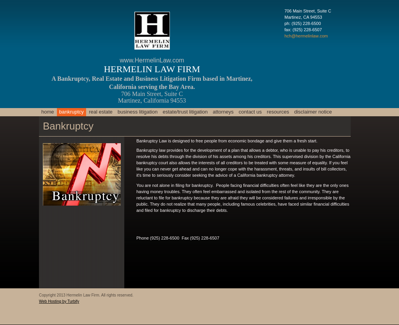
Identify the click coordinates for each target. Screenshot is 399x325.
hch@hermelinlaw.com (306, 36)
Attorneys (223, 112)
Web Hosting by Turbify (59, 301)
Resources (278, 112)
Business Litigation (138, 112)
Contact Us (250, 112)
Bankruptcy (71, 112)
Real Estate (101, 112)
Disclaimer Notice (313, 112)
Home (47, 112)
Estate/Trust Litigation (185, 112)
